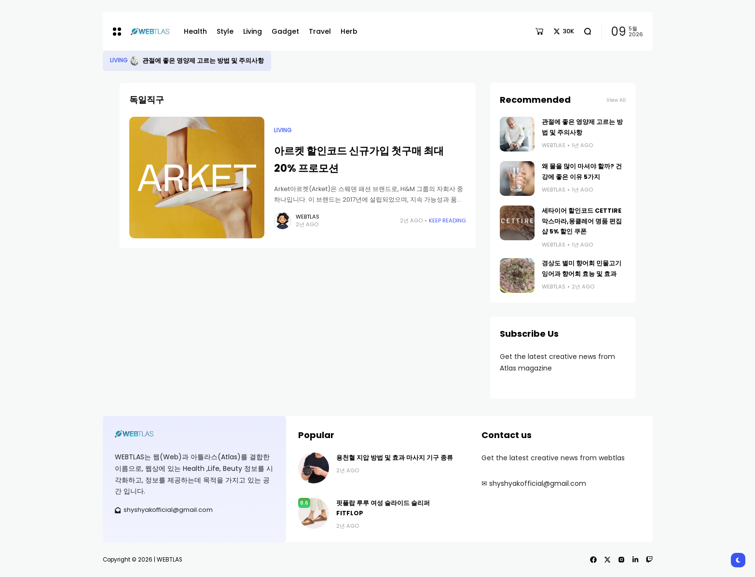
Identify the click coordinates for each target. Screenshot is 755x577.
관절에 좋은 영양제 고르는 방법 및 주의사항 (203, 60)
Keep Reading (447, 220)
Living (119, 60)
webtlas (307, 216)
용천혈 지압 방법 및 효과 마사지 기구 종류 (394, 457)
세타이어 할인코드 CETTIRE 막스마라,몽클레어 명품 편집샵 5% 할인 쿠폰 (582, 220)
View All (616, 100)
